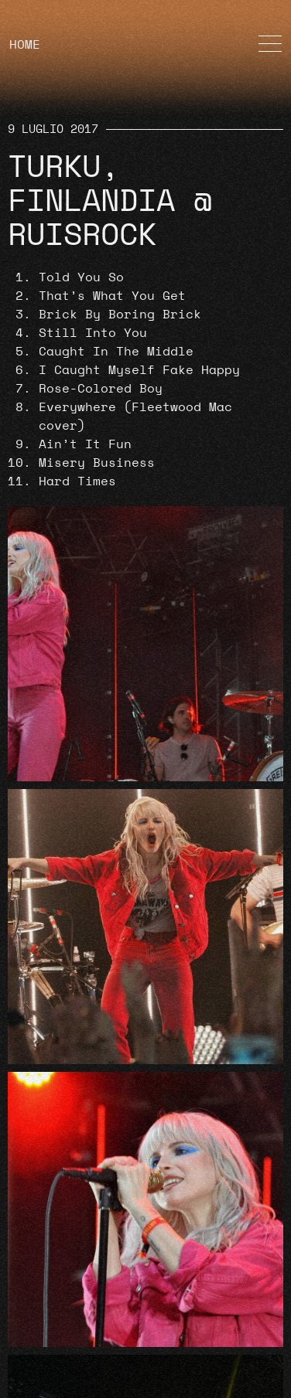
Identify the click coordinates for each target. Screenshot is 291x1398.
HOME (24, 45)
